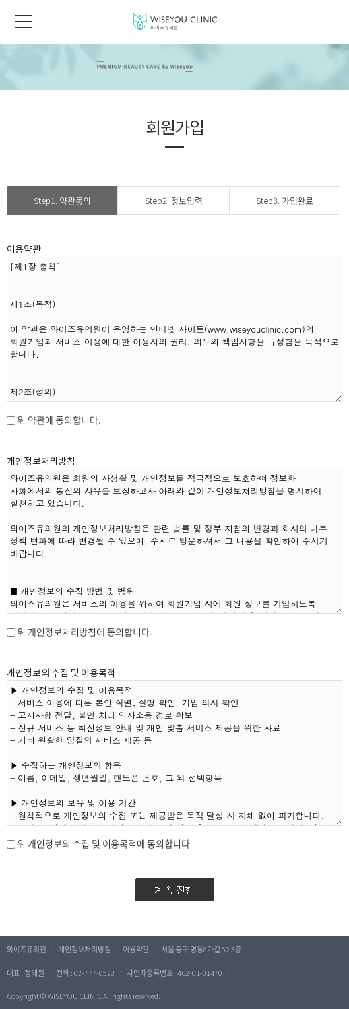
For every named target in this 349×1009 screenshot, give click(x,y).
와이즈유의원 (26, 949)
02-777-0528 (94, 972)
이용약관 (136, 949)
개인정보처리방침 (84, 949)
